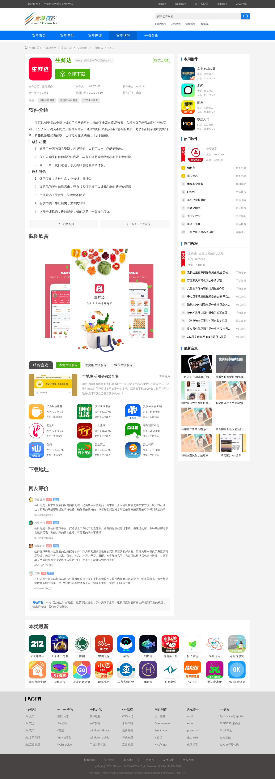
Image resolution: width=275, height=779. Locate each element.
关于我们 (109, 759)
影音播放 (241, 208)
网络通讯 (241, 232)
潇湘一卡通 (194, 223)
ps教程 (162, 3)
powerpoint (193, 730)
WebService (64, 744)
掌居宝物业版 (37, 681)
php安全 (30, 723)
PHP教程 (160, 23)
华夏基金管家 (195, 183)
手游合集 (151, 35)
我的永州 (68, 224)
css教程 (127, 709)
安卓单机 (67, 35)
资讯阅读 (241, 200)
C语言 (61, 730)
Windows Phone (99, 730)
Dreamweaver (163, 723)
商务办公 (241, 167)
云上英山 (100, 444)
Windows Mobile (99, 737)
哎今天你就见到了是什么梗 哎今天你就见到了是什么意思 (221, 328)
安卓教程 (95, 716)
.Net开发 (62, 723)
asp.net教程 (65, 709)
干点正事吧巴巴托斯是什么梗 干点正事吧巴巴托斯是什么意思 (223, 296)
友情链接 (168, 759)
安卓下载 (66, 47)
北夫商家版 (215, 681)
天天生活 (100, 425)
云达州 (50, 425)
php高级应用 (32, 744)
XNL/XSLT (161, 744)
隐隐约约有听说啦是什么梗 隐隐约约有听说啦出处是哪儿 (221, 304)
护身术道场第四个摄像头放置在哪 (207, 312)
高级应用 (127, 744)
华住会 (148, 681)
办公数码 (193, 709)
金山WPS (193, 737)
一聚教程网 (49, 47)
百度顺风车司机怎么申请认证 (204, 280)
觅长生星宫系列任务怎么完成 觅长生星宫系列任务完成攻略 (222, 272)
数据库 (205, 23)
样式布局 (127, 737)
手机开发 (96, 709)
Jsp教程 (222, 3)
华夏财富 (211, 148)
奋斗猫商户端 (151, 425)
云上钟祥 (148, 444)
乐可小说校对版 (196, 199)
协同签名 (192, 175)
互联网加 (200, 265)
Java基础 (225, 737)
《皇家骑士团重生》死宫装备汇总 (207, 320)
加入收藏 (241, 3)
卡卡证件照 (194, 215)
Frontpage (161, 730)
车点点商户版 (126, 681)
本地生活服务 (47, 100)
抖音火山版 (194, 207)
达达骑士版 (170, 656)
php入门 (30, 716)
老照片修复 (237, 656)
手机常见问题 (98, 744)
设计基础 (160, 716)
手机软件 (241, 280)
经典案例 (127, 730)
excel (190, 723)
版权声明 (188, 759)
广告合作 (148, 759)
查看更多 (164, 376)
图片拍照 (241, 216)
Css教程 (176, 23)
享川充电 (214, 656)
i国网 (81, 656)
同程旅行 (59, 681)
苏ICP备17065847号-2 (169, 766)
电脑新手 (192, 744)
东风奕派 (170, 681)
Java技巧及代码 (229, 744)
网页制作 (161, 709)
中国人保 (104, 656)
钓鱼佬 (148, 656)
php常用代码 (32, 737)
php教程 (30, 709)
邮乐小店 (104, 681)
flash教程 (180, 3)
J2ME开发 (226, 730)
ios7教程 (95, 723)
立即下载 (76, 74)
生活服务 (98, 47)
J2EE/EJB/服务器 (230, 723)
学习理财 (218, 160)
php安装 (30, 730)
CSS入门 (127, 716)
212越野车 (37, 656)
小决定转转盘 (81, 681)
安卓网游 (95, 35)
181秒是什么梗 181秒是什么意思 (206, 336)
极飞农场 (192, 656)
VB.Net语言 (64, 737)
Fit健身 (191, 191)
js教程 (158, 737)
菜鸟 (126, 656)
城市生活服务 (90, 100)
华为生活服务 (54, 406)
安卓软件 (123, 35)
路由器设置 (201, 3)
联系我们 (129, 759)
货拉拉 (192, 681)
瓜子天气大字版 (140, 224)
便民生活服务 (103, 406)
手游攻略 (241, 272)
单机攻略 (241, 320)
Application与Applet (231, 716)
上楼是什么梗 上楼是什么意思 (206, 253)
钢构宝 (191, 167)
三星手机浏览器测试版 (200, 231)
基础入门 (62, 716)
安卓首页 (39, 35)
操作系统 (190, 23)
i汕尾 (49, 444)
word (190, 716)
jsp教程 (225, 709)
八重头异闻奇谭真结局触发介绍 (206, 288)
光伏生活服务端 (152, 406)
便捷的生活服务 (69, 100)
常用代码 (127, 723)
